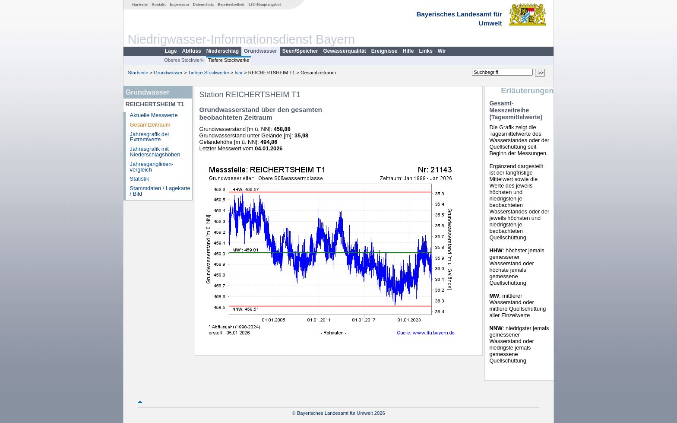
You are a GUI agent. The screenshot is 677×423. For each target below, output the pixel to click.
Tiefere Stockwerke (228, 60)
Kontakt (159, 4)
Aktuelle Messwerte (154, 115)
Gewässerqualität (344, 51)
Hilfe (408, 51)
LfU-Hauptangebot (264, 4)
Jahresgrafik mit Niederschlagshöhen (155, 152)
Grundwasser (260, 51)
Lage (171, 51)
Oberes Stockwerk (183, 60)
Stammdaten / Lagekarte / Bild (160, 191)
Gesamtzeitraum (150, 124)
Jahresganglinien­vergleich (152, 167)
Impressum (179, 4)
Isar (238, 72)
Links (426, 51)
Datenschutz (203, 4)
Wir (442, 51)
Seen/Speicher (300, 51)
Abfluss (191, 51)
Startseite (140, 4)
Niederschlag (222, 51)
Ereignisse (384, 51)
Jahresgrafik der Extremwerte (150, 137)
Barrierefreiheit (231, 4)
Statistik (139, 178)
